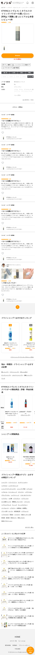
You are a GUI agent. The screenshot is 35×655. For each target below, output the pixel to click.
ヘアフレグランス (6, 505)
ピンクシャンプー (6, 375)
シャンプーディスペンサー (8, 489)
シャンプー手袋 (21, 489)
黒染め (11, 514)
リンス (3, 378)
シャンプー (4, 482)
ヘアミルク (29, 489)
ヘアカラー (13, 508)
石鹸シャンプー (28, 375)
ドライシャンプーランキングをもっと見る (22, 357)
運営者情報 (8, 645)
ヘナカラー (17, 514)
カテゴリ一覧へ (29, 527)
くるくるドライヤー (25, 495)
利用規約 (15, 645)
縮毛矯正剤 (17, 511)
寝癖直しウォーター (17, 501)
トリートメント (12, 482)
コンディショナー (23, 482)
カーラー (10, 511)
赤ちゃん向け (24, 372)
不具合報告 (17, 649)
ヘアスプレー (16, 498)
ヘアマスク (4, 485)
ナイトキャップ (12, 492)
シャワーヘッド (15, 495)
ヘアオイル (4, 492)
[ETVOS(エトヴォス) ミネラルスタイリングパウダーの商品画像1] (18, 33)
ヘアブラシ (4, 498)
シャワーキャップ (13, 485)
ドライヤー (21, 492)
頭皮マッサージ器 (26, 514)
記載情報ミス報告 (28, 100)
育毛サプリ (14, 517)
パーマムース (5, 508)
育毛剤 (3, 517)
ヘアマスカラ (5, 514)
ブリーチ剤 (4, 511)
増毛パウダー (21, 517)
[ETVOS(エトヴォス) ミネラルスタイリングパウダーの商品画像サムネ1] (4, 48)
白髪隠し (24, 508)
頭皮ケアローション (6, 521)
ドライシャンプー (14, 372)
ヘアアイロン (28, 492)
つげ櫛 (10, 498)
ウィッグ (14, 505)
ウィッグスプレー (23, 505)
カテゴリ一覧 (13, 641)
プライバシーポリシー (24, 645)
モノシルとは (21, 641)
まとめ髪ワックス (6, 501)
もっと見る (17, 95)
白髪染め (19, 508)
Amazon (17, 55)
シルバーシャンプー (17, 375)
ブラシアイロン (5, 495)
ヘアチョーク (24, 511)
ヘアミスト (27, 501)
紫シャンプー (5, 372)
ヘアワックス (24, 498)
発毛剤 (8, 517)
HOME (17, 637)
